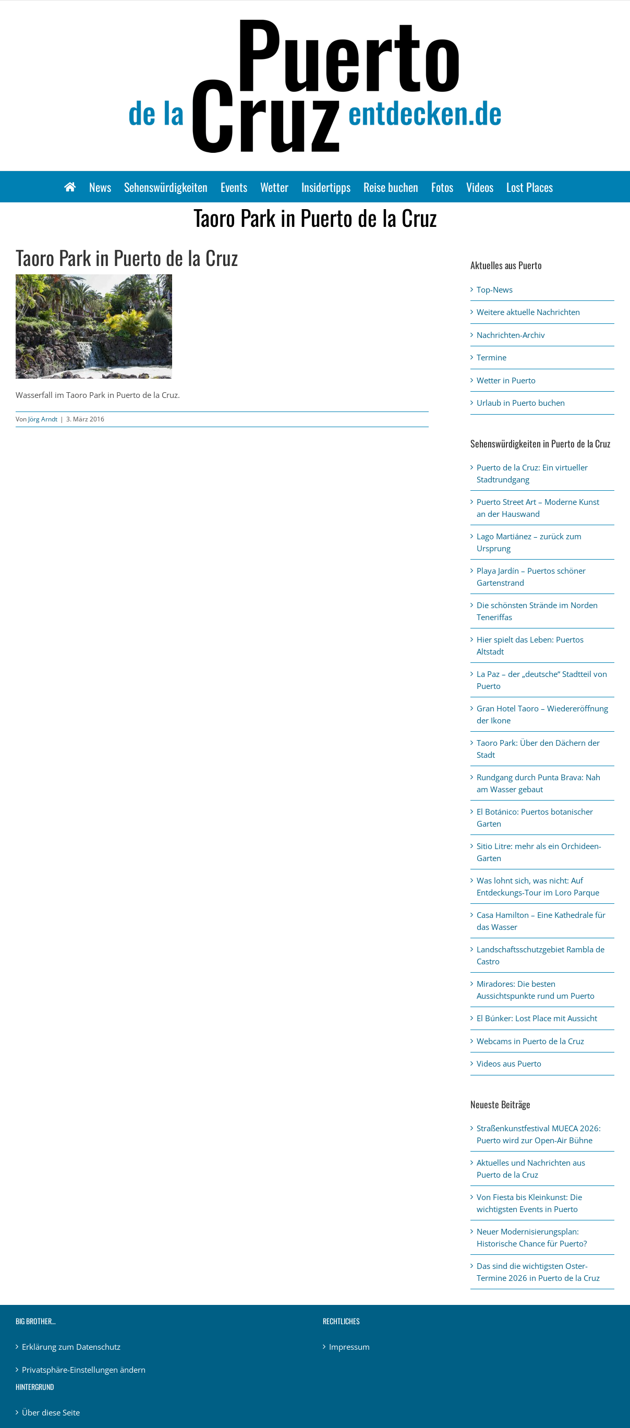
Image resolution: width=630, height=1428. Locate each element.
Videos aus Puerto (509, 1063)
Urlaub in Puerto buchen (521, 402)
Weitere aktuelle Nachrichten (528, 312)
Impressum (349, 1346)
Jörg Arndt (42, 419)
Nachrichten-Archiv (511, 335)
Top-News (495, 289)
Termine (491, 357)
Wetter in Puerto (506, 380)
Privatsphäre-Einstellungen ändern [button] (84, 1369)
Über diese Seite (51, 1412)
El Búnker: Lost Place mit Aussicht (537, 1018)
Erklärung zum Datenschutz (71, 1346)
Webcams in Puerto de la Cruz (530, 1041)
